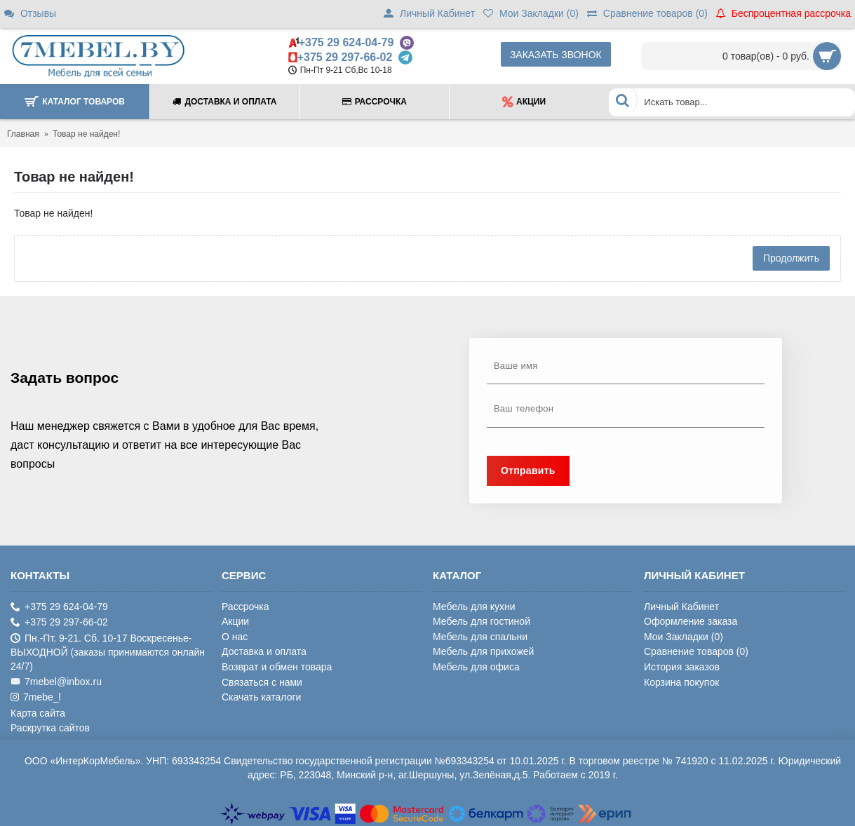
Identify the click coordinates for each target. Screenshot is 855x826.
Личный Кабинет (681, 606)
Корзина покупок (681, 682)
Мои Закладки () (683, 636)
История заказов (682, 666)
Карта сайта (38, 713)
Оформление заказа (690, 621)
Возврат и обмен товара (277, 666)
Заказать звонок (556, 54)
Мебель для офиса (476, 666)
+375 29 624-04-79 (346, 42)
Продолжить (791, 258)
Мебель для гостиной (481, 621)
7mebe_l (36, 697)
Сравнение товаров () (696, 651)
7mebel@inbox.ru (56, 682)
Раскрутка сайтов (50, 727)
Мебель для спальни (480, 636)
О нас (235, 636)
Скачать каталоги (261, 697)
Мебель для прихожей (483, 651)
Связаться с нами (262, 682)
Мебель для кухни (474, 606)
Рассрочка (245, 606)
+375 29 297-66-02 (345, 57)
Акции (235, 621)
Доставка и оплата (264, 651)
